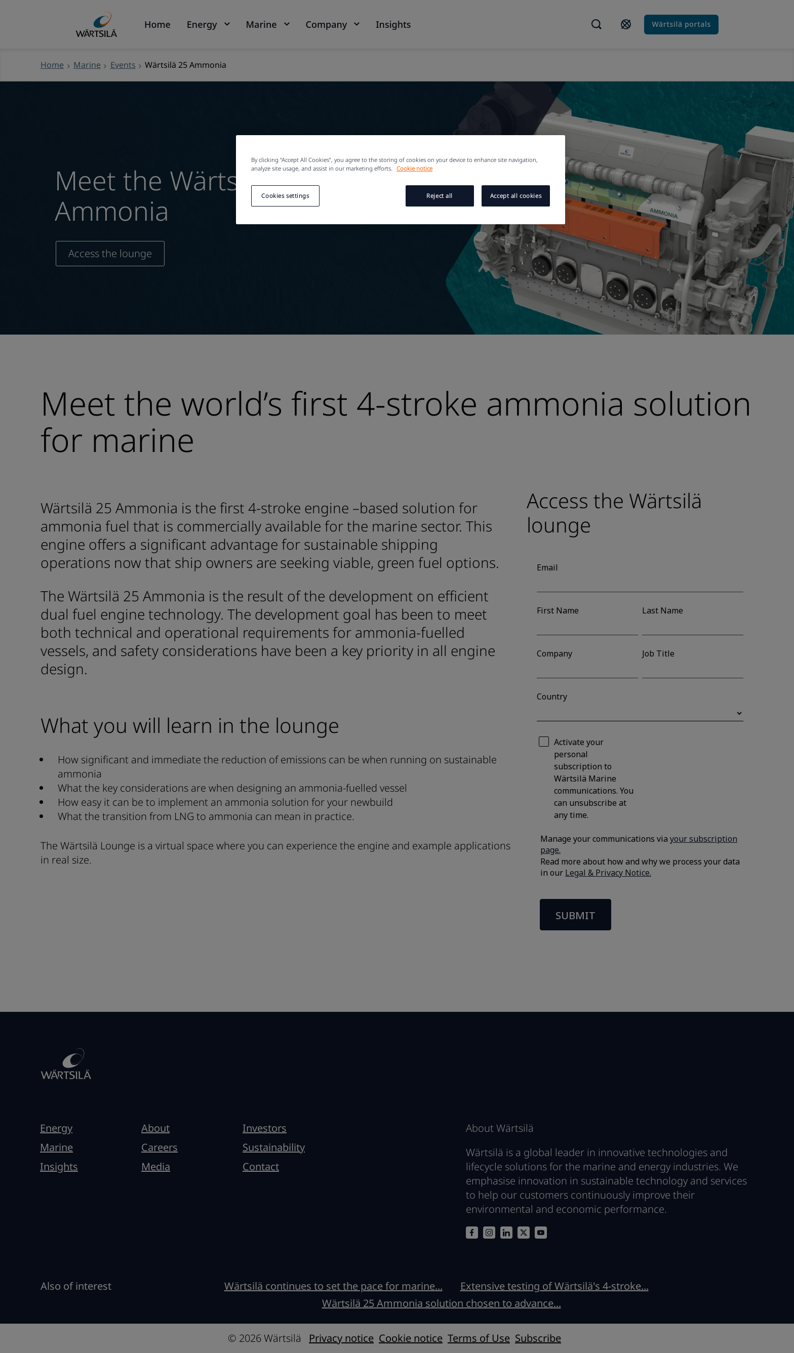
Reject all (439, 195)
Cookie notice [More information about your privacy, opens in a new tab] (414, 168)
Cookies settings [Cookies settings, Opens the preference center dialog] (285, 195)
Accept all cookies (515, 195)
